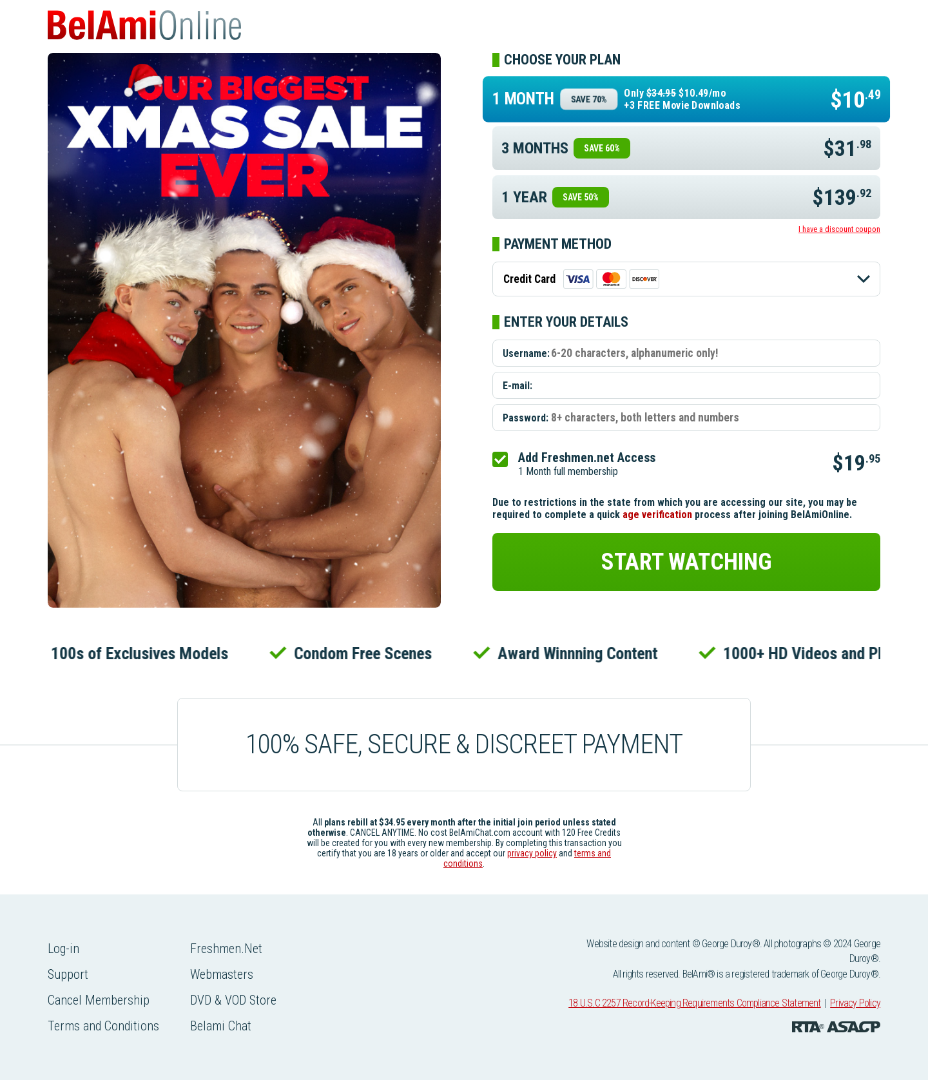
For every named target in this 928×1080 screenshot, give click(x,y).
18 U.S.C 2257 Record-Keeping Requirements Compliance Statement (694, 1003)
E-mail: (517, 386)
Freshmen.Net (226, 948)
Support (68, 974)
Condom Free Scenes (366, 653)
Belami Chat (220, 1026)
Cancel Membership (99, 1000)
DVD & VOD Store (233, 1000)
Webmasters (221, 974)
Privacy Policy (855, 1003)
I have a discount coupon (839, 229)
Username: (526, 353)
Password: (525, 418)
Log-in (63, 948)
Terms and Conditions (103, 1026)
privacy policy (532, 853)
